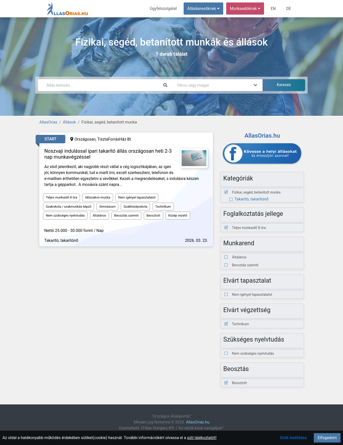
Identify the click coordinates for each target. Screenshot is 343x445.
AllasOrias (48, 122)
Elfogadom (327, 437)
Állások (69, 122)
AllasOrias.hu (197, 422)
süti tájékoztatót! (202, 437)
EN (273, 8)
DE (288, 8)
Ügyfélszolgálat (163, 8)
